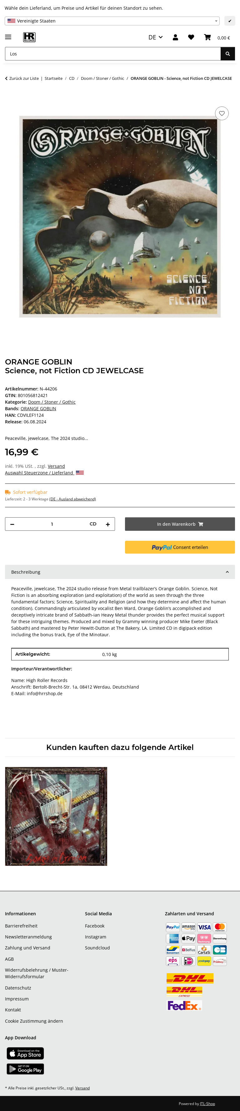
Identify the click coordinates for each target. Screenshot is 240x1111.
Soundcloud (97, 948)
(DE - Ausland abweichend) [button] (72, 499)
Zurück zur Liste (24, 78)
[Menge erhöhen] (108, 524)
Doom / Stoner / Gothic (52, 402)
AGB (9, 959)
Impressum (17, 999)
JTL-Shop (207, 1103)
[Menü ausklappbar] (8, 34)
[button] (175, 37)
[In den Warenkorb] (10, 98)
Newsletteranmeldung (28, 937)
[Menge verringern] (12, 524)
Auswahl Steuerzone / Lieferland (44, 473)
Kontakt (13, 1010)
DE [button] (152, 37)
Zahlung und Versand (27, 948)
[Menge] (52, 524)
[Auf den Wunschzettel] (222, 113)
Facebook (94, 926)
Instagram (95, 937)
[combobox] (112, 21)
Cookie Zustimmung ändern (34, 1021)
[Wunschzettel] (191, 37)
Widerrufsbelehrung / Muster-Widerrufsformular (36, 973)
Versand (56, 466)
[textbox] (112, 21)
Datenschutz (18, 988)
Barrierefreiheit (21, 926)
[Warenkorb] (217, 37)
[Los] (113, 53)
